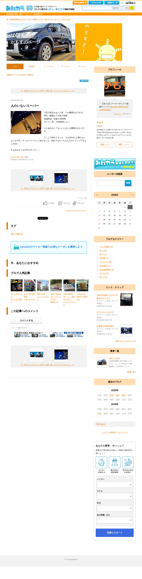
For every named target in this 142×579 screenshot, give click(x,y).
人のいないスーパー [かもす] (59, 19)
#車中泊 (19, 234)
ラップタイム (66, 66)
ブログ (29, 19)
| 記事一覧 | (49, 91)
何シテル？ (118, 114)
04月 (118, 395)
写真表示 (30, 75)
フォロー (105, 144)
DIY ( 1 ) (103, 254)
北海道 (99, 126)
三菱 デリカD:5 (114, 358)
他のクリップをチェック (125, 341)
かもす (100, 122)
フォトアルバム (49, 66)
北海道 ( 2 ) (104, 258)
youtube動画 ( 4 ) (106, 269)
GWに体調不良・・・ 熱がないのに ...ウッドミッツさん (69, 299)
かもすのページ (26, 42)
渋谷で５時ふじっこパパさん (43, 296)
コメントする (26, 320)
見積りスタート (114, 533)
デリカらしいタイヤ (105, 312)
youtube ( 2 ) (104, 265)
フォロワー (124, 144)
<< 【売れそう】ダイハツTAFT (32, 91)
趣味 (35, 19)
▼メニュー (82, 66)
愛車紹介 (32, 66)
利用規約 (112, 432)
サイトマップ (123, 432)
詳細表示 (10, 75)
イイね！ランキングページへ (76, 210)
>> (132, 195)
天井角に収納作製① (105, 326)
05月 (124, 395)
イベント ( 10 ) (105, 262)
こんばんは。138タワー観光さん (82, 296)
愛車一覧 (131, 372)
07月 (100, 413)
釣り (22, 157)
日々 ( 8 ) (103, 250)
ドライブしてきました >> (64, 91)
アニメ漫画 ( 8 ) (106, 246)
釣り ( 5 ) (103, 277)
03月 (112, 395)
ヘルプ (122, 2)
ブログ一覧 (43, 19)
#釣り (13, 234)
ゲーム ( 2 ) (104, 273)
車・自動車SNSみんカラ (16, 19)
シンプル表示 (20, 75)
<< (97, 195)
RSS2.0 (102, 424)
